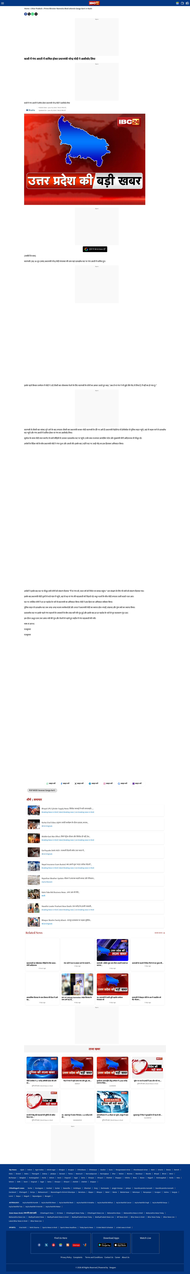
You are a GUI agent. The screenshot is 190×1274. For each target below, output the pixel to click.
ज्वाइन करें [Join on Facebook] (65, 783)
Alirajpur (62, 1169)
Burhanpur (12, 1177)
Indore (29, 1169)
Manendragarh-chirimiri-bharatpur (63, 1192)
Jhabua (44, 1173)
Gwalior (103, 1169)
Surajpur (158, 1192)
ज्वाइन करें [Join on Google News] (122, 783)
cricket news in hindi (123, 1227)
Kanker (57, 1188)
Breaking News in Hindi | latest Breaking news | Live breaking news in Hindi (68, 812)
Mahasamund (43, 1192)
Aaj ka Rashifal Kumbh (30, 1202)
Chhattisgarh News (47, 1213)
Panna (70, 1173)
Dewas (168, 1169)
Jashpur (128, 1188)
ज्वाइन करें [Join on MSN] (138, 783)
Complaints (77, 1257)
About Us (125, 1257)
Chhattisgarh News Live (95, 1213)
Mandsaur (138, 1173)
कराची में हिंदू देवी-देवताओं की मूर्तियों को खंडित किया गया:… (41, 1116)
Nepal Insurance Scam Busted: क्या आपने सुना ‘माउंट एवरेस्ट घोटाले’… (67, 864)
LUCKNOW (112, 1086)
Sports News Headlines (68, 1227)
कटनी (43, 895)
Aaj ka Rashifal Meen (48, 1202)
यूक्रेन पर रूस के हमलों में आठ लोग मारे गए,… (148, 1081)
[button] (2, 3)
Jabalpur (53, 1173)
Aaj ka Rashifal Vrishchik (33, 1206)
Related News (34, 932)
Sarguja (174, 1192)
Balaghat (23, 1177)
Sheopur (91, 1177)
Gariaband (12, 1192)
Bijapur (90, 1192)
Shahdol (109, 1177)
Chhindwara (81, 1169)
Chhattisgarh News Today (75, 1213)
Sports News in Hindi (49, 1227)
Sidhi (18, 1181)
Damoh (176, 1169)
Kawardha (66, 1188)
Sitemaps (76, 1245)
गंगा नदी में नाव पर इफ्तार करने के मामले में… (77, 963)
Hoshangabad (34, 1177)
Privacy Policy (66, 1257)
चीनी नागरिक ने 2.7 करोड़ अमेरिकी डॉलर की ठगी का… (41, 1082)
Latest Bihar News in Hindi (18, 1221)
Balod (107, 1192)
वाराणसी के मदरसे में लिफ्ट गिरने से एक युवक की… (147, 963)
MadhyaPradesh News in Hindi (58, 1217)
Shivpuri (100, 1177)
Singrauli (67, 1177)
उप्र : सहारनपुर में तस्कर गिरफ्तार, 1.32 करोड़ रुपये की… (77, 1116)
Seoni (59, 1177)
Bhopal (156, 1173)
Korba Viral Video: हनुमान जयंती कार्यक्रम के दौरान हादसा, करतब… (65, 822)
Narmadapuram (91, 1173)
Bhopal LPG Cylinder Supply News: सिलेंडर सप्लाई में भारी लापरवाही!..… (68, 808)
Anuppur (71, 1169)
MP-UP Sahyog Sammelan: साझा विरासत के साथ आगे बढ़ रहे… (77, 998)
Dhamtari (87, 1188)
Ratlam (121, 1173)
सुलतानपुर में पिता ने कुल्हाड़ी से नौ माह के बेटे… (147, 1115)
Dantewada (105, 1188)
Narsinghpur (104, 1173)
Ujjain (22, 1169)
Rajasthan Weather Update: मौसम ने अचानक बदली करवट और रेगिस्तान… (68, 878)
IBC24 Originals (47, 826)
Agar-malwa (39, 1169)
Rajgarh (150, 1177)
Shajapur (118, 1177)
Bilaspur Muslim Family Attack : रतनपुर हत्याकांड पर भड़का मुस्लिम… (66, 920)
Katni (153, 1169)
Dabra (26, 1173)
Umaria (160, 1169)
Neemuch (79, 1173)
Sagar (76, 1177)
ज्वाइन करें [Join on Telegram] (93, 783)
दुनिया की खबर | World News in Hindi (42, 1086)
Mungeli (48, 1196)
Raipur (18, 1196)
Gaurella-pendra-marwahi (143, 1188)
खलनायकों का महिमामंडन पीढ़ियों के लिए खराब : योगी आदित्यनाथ (41, 964)
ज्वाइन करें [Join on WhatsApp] (50, 783)
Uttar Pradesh (36, 8)
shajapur (93, 1181)
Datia (11, 1173)
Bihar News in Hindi (138, 1217)
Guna (111, 1169)
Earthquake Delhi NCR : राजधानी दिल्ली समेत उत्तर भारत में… (63, 850)
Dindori (18, 1173)
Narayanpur (147, 1192)
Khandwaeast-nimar (141, 1169)
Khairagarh (23, 1192)
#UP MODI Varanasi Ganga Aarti (42, 790)
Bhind (164, 1173)
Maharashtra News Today (155, 1213)
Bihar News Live (168, 1217)
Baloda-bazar (124, 1192)
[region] (97, 35)
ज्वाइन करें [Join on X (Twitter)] (79, 783)
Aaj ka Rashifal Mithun (105, 1202)
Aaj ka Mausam (47, 881)
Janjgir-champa (117, 1188)
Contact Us (109, 1257)
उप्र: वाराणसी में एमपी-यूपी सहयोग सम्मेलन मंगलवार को (110, 998)
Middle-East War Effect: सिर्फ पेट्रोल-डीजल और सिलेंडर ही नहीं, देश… (66, 836)
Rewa (135, 1177)
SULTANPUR (147, 1118)
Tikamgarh (35, 1173)
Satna (83, 1177)
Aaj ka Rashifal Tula (15, 1206)
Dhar (114, 1173)
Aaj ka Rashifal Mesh (66, 1202)
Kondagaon (39, 1188)
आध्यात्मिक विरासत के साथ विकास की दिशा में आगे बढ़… (42, 998)
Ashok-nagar (51, 1169)
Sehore (51, 1177)
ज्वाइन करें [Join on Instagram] (108, 783)
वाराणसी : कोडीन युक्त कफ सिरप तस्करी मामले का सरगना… (112, 964)
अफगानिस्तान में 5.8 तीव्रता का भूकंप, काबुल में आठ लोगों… (112, 1116)
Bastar (115, 1192)
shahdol (75, 1181)
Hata (178, 1177)
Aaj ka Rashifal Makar (53, 1206)
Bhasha (31, 110)
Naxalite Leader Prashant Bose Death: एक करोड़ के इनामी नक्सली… (67, 906)
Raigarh (26, 1196)
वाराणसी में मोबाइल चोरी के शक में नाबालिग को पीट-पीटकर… (146, 998)
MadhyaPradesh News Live (104, 1217)
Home (26, 8)
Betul (171, 1173)
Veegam (112, 1267)
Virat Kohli (23, 1227)
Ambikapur (77, 1188)
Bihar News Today (154, 1217)
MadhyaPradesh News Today (82, 1217)
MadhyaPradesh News (36, 1217)
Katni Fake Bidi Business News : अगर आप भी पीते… (61, 892)
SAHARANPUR (77, 1120)
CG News (60, 1213)
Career (117, 1257)
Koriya (32, 1192)
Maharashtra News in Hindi (133, 1213)
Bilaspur (99, 1192)
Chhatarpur (93, 1169)
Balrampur (136, 1192)
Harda (44, 1177)
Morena (129, 1173)
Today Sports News (86, 1227)
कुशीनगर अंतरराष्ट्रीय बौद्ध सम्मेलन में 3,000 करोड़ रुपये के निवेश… (112, 1082)
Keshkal (49, 1188)
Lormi (11, 1196)
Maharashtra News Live (17, 1217)
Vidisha (127, 1177)
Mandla (148, 1173)
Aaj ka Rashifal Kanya (159, 1202)
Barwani (62, 1173)
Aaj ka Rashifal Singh (142, 1202)
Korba (30, 1188)
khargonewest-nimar (123, 1169)
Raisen (142, 1177)
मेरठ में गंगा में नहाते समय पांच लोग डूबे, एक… (77, 1081)
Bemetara (81, 1192)
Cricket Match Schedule (104, 1227)
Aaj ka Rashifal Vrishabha (85, 1202)
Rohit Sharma (34, 1227)
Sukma (166, 1192)
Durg (96, 1188)
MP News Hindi (122, 1217)
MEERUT (77, 1083)
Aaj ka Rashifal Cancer (123, 1202)
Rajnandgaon (37, 1196)
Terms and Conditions (94, 1257)
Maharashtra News (114, 1213)
